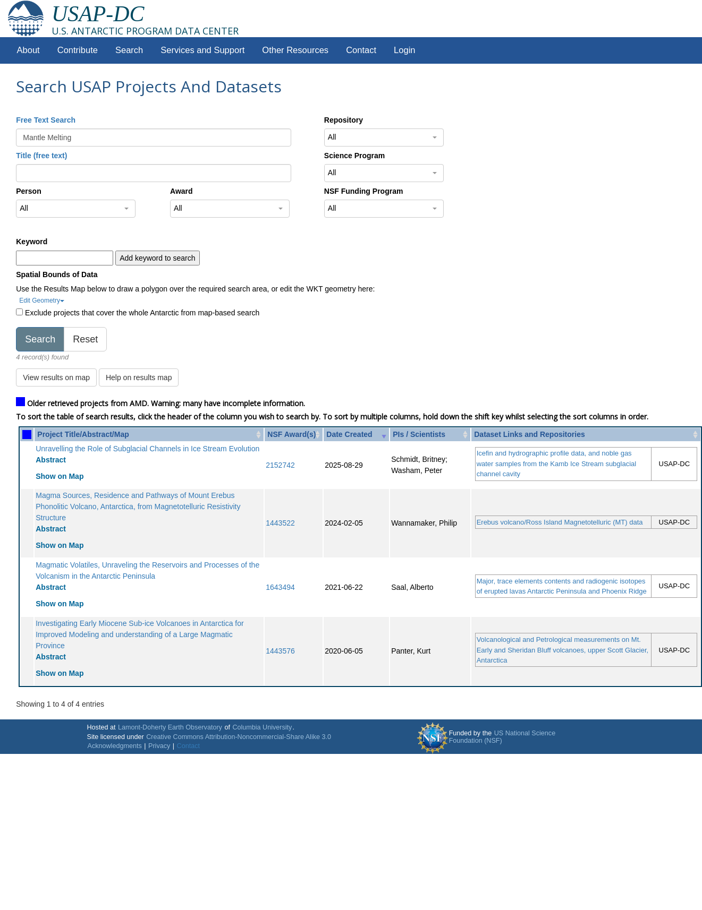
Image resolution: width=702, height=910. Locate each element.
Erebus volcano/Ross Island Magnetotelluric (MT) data (560, 522)
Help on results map (139, 377)
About (28, 50)
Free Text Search (45, 120)
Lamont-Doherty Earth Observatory (170, 727)
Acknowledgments (115, 746)
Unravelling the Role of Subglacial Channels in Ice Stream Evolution (147, 448)
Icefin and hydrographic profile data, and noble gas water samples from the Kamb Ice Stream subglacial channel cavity (557, 463)
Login (404, 50)
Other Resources (295, 50)
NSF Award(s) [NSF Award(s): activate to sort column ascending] (291, 434)
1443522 (280, 523)
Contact (361, 50)
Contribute (77, 50)
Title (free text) (41, 155)
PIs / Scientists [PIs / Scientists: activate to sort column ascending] (419, 434)
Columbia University (262, 727)
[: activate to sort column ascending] (27, 434)
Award (181, 191)
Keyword (31, 241)
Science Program (354, 155)
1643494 (280, 587)
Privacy (159, 746)
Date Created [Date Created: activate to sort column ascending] (349, 434)
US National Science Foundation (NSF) (502, 736)
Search (129, 50)
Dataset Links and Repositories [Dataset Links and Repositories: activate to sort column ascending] (529, 434)
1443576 (280, 651)
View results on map (56, 377)
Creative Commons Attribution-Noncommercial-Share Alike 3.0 (238, 737)
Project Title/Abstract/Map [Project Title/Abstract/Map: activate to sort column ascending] (83, 434)
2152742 (280, 465)
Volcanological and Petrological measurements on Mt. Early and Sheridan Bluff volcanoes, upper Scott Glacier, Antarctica (563, 650)
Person (28, 191)
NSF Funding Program (363, 191)
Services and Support (202, 50)
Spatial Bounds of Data (56, 274)
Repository (343, 120)
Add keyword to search (157, 258)
